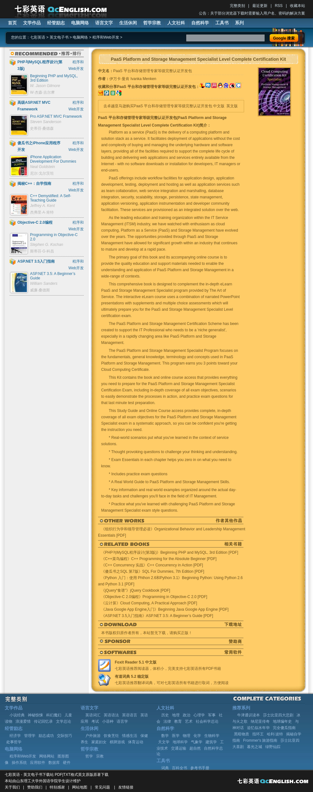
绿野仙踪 (272, 747)
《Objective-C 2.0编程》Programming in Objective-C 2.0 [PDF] (154, 597)
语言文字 (104, 22)
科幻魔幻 (53, 715)
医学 (176, 735)
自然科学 (200, 22)
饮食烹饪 (111, 735)
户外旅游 (93, 735)
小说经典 (17, 715)
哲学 (89, 756)
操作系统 (19, 762)
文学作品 (32, 22)
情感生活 (129, 735)
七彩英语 (37, 37)
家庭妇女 (99, 742)
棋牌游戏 (117, 742)
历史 (165, 715)
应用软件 (37, 762)
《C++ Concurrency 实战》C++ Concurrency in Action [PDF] (152, 565)
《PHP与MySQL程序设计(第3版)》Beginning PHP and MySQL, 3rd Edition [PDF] (169, 552)
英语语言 (129, 715)
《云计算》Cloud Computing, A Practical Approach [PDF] (149, 603)
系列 (239, 22)
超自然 (195, 748)
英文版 (232, 106)
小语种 (108, 721)
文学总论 (63, 721)
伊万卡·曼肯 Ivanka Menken (132, 79)
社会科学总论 (207, 721)
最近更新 (259, 5)
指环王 (258, 734)
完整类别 (237, 5)
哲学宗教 (152, 22)
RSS (279, 5)
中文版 (218, 106)
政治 (186, 715)
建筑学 (211, 742)
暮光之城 (254, 747)
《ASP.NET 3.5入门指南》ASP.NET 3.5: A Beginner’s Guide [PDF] (157, 616)
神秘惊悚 (35, 715)
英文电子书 (59, 37)
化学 (197, 735)
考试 (95, 721)
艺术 (189, 721)
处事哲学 (13, 742)
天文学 (163, 742)
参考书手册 (199, 768)
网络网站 (46, 756)
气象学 (196, 742)
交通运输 (178, 748)
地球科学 (180, 742)
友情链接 (125, 787)
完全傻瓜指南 (284, 728)
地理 (176, 715)
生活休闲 (128, 22)
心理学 (199, 715)
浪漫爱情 (23, 721)
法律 (167, 721)
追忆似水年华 (258, 728)
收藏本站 (297, 5)
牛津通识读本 (248, 715)
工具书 (222, 22)
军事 (212, 715)
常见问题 (102, 787)
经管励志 (56, 22)
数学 (165, 735)
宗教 (100, 756)
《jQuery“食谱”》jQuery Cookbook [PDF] (135, 590)
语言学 (122, 721)
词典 (165, 768)
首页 (12, 22)
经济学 (15, 735)
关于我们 (12, 787)
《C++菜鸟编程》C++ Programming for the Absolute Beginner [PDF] (159, 559)
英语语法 (111, 715)
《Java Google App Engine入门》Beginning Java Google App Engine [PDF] (165, 609)
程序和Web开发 (105, 37)
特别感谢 (57, 787)
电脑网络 (80, 22)
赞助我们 (34, 787)
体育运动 (135, 742)
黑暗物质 (241, 734)
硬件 (67, 762)
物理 (186, 735)
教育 (178, 721)
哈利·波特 (275, 734)
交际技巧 (64, 735)
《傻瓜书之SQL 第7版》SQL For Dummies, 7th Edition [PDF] (152, 571)
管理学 (29, 735)
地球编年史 (282, 721)
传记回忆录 (43, 721)
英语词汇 (93, 715)
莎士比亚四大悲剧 (278, 715)
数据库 (54, 762)
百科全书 (179, 768)
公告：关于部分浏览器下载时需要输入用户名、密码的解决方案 (252, 13)
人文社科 (176, 22)
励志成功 (46, 735)
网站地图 (79, 787)
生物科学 (211, 735)
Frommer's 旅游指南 (260, 740)
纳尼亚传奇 (260, 721)
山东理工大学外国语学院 (37, 781)
